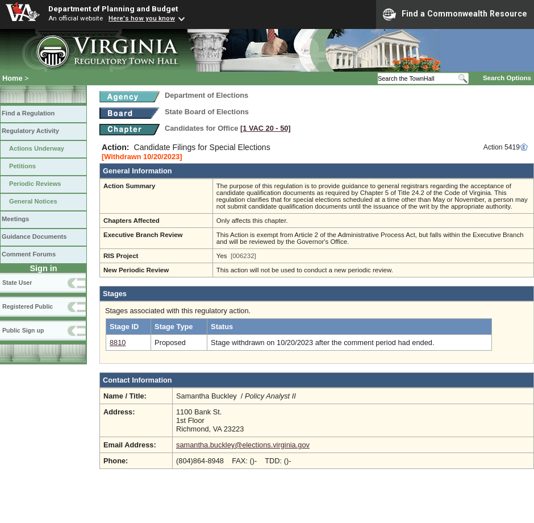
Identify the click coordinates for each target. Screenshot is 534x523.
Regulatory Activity (30, 130)
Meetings (15, 218)
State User (17, 282)
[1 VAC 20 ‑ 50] (265, 128)
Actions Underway (36, 148)
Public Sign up (23, 330)
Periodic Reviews (35, 183)
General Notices (33, 201)
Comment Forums (29, 254)
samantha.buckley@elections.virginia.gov (243, 445)
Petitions (22, 166)
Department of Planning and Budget (113, 8)
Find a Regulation (28, 113)
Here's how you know (142, 18)
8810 (118, 342)
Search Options (507, 77)
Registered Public (27, 306)
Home (12, 78)
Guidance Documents (34, 236)
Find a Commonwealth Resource (455, 14)
